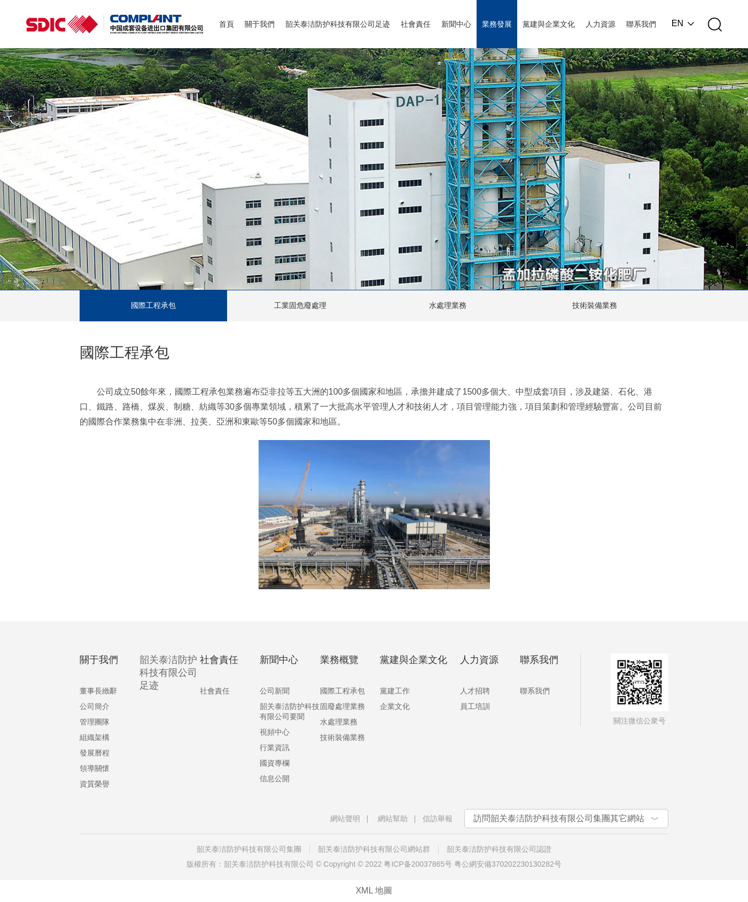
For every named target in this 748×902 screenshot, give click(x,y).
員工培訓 (475, 706)
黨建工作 (395, 691)
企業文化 (395, 706)
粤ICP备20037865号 (418, 864)
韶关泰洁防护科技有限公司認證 (499, 849)
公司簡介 (95, 706)
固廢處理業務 (342, 706)
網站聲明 (345, 818)
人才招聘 (475, 691)
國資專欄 (275, 763)
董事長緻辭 (98, 691)
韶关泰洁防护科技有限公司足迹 (168, 672)
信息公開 (275, 778)
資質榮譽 (95, 784)
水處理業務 (447, 305)
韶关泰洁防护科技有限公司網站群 (374, 849)
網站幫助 (393, 818)
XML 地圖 (374, 890)
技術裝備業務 (594, 305)
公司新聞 (275, 691)
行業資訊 (275, 747)
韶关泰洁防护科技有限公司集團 (249, 849)
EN (677, 23)
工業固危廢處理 (300, 305)
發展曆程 (95, 753)
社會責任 (215, 691)
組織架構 (95, 737)
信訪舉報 (438, 818)
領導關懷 (95, 768)
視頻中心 (275, 732)
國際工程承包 (153, 305)
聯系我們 (535, 691)
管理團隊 (95, 722)
